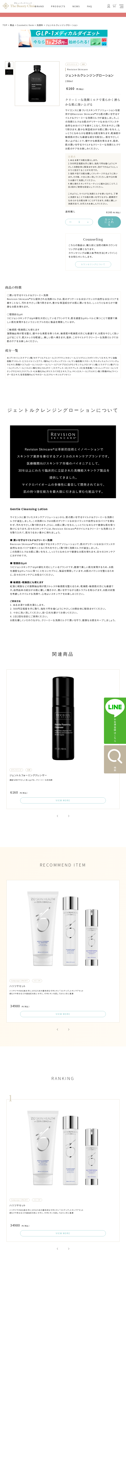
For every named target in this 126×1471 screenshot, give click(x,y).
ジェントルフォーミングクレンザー (29, 778)
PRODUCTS (58, 6)
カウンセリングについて (93, 264)
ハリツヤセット (18, 993)
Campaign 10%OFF (19, 988)
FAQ (89, 6)
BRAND (39, 6)
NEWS (76, 6)
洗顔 (83, 64)
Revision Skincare (77, 69)
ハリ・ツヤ (37, 988)
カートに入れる (110, 222)
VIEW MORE (63, 804)
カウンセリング (72, 64)
